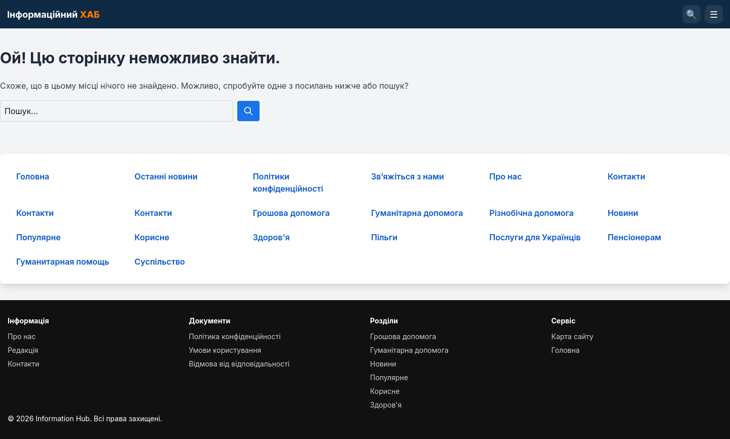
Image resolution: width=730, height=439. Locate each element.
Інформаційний (53, 14)
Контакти (626, 176)
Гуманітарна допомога (417, 213)
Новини (623, 213)
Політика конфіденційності (235, 336)
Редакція (23, 350)
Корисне (151, 237)
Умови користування (225, 350)
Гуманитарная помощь (62, 262)
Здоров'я (271, 237)
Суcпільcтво (159, 262)
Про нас (505, 176)
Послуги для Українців (534, 237)
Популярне (38, 237)
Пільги (384, 237)
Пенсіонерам (635, 237)
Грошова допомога (291, 213)
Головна (32, 176)
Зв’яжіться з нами (407, 176)
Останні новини (165, 176)
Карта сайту (573, 336)
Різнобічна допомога (531, 213)
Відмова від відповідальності (239, 363)
